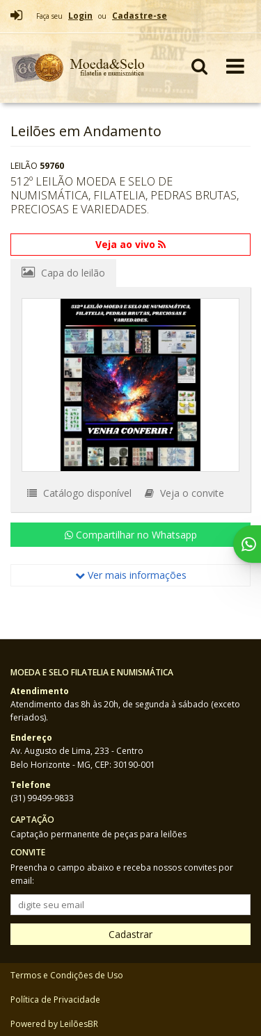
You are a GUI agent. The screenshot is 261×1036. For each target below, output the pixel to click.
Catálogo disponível (79, 493)
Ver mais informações (131, 575)
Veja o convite (184, 493)
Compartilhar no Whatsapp (131, 534)
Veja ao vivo (130, 244)
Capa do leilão (63, 272)
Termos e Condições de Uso (66, 975)
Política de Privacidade (55, 999)
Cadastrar (130, 934)
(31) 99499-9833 (42, 798)
